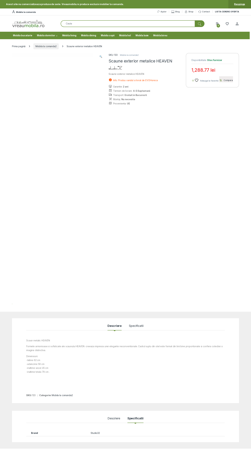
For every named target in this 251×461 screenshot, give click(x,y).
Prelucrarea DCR (220, 429)
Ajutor (162, 11)
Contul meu (165, 415)
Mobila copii (107, 35)
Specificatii (136, 172)
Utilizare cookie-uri (221, 424)
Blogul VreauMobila (222, 415)
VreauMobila (20, 457)
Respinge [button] (239, 4)
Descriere (115, 172)
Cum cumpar (166, 420)
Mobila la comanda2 (46, 46)
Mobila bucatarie (22, 35)
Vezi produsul (52, 364)
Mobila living (69, 35)
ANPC (110, 420)
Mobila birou (160, 35)
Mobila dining (88, 35)
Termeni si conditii (221, 410)
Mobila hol (125, 35)
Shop (189, 11)
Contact (204, 11)
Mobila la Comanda (170, 410)
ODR (214, 420)
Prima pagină (18, 46)
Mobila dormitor (46, 35)
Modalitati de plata (169, 424)
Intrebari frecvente (117, 424)
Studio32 (95, 279)
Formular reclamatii (117, 415)
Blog (175, 11)
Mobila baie (142, 35)
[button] (100, 57)
